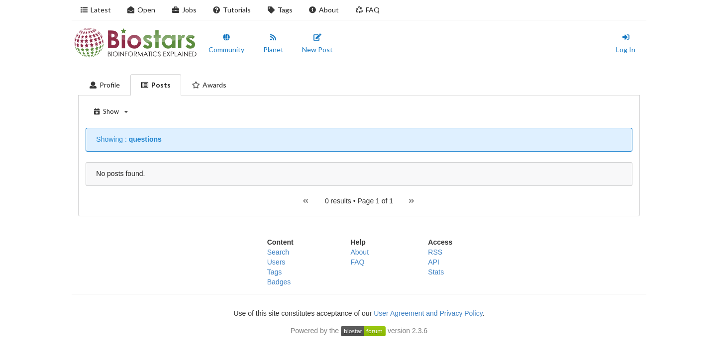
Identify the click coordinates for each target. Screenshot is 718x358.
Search (278, 252)
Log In (625, 44)
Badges (279, 282)
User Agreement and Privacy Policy (428, 313)
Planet (273, 44)
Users (276, 262)
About (323, 9)
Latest (95, 9)
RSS (435, 252)
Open (141, 9)
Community (226, 44)
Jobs (184, 9)
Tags (280, 9)
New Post (317, 44)
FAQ (367, 9)
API (433, 262)
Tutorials (231, 9)
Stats (436, 272)
